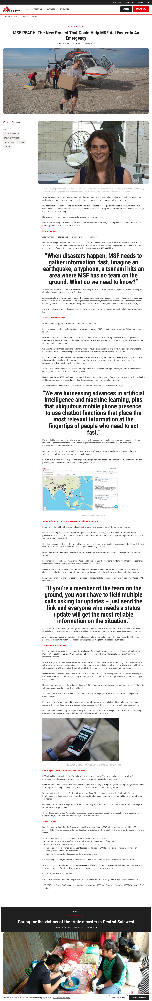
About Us (39, 9)
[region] (76, 997)
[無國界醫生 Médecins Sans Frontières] (12, 9)
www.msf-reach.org (131, 879)
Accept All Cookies (139, 998)
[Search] (139, 2)
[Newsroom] (117, 2)
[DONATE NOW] (141, 9)
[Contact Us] (128, 2)
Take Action (66, 9)
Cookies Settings (118, 998)
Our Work (52, 9)
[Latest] (28, 9)
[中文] (147, 2)
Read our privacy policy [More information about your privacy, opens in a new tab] (61, 998)
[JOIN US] (126, 9)
